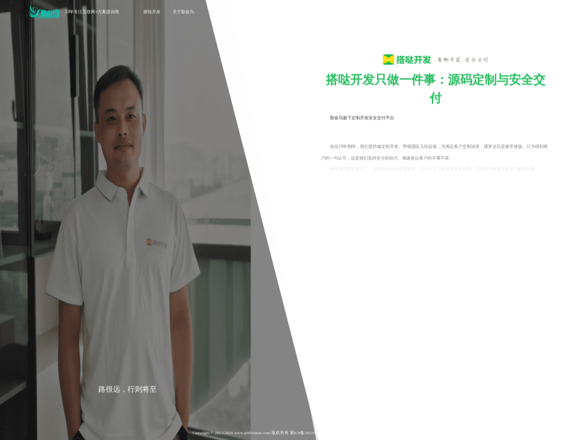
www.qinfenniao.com (252, 433)
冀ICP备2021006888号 (310, 433)
